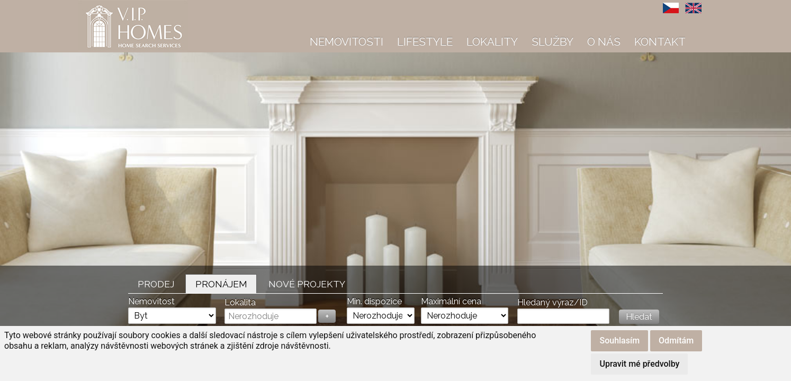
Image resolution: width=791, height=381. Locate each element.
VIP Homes (104, 6)
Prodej (156, 283)
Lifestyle (425, 41)
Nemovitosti (346, 41)
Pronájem (221, 283)
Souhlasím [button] (619, 340)
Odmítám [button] (676, 340)
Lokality (492, 41)
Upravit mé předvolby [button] (639, 364)
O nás (604, 41)
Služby (552, 41)
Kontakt (660, 41)
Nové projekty (306, 283)
